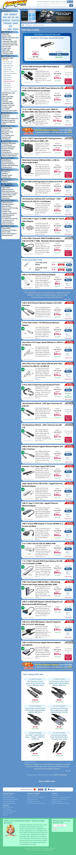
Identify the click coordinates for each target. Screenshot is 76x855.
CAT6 (4, 17)
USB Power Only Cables (10, 91)
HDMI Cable (5, 34)
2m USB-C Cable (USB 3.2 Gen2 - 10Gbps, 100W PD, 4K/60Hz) (35, 737)
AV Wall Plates (6, 160)
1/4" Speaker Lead (8, 135)
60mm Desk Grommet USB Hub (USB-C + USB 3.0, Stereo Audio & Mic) (41, 161)
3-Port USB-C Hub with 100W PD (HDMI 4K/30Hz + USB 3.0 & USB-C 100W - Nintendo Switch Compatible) (43, 239)
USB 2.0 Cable (7, 68)
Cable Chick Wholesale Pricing (60, 803)
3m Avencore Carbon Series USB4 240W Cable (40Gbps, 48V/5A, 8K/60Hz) (59, 683)
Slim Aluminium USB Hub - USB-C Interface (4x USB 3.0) (41, 426)
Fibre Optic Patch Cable (9, 110)
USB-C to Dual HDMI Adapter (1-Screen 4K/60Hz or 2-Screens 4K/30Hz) (43, 524)
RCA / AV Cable (6, 46)
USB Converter (7, 77)
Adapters (5, 181)
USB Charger (7, 83)
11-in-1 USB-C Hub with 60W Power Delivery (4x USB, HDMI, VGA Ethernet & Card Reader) (43, 89)
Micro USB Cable (8, 62)
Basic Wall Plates (7, 162)
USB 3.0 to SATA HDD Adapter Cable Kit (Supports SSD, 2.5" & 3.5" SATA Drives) (41, 623)
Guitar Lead (5, 130)
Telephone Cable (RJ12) (9, 213)
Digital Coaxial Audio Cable (10, 38)
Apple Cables (6, 188)
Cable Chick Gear (7, 222)
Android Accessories (8, 191)
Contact (64, 2)
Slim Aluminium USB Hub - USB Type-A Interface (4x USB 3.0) (42, 404)
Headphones (6, 172)
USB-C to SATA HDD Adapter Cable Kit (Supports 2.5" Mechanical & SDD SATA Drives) (42, 603)
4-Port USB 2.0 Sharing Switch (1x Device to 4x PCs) (42, 181)
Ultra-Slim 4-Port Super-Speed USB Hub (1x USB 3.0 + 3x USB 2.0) (43, 343)
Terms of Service (8, 813)
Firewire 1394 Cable (8, 105)
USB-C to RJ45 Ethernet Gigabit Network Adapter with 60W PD (41, 643)
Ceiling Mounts (6, 152)
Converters (15, 20)
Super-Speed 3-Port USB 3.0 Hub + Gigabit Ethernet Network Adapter (42, 484)
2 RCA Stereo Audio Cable (10, 45)
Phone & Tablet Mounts (9, 156)
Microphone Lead (7, 132)
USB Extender (7, 79)
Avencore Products (8, 224)
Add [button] (59, 54)
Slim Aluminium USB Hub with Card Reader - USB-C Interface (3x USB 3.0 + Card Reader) (41, 200)
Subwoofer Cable (7, 52)
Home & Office (6, 206)
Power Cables (6, 232)
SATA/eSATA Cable (7, 103)
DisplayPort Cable (7, 58)
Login (69, 2)
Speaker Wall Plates (8, 164)
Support (53, 2)
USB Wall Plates (7, 167)
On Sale (39, 2)
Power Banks (6, 228)
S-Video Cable (6, 48)
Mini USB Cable (7, 64)
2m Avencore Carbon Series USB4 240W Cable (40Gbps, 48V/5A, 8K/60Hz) (35, 710)
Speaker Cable (6, 36)
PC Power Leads (7, 107)
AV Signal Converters (8, 120)
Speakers (5, 173)
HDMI (6, 14)
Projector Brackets (8, 148)
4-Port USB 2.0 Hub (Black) (41, 269)
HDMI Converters (60, 774)
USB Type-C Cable (8, 71)
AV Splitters (5, 117)
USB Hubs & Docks (8, 81)
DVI (13, 17)
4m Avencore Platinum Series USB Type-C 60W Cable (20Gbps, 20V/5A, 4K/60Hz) (59, 711)
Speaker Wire (6, 177)
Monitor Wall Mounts (8, 147)
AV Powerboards (7, 235)
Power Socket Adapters (9, 233)
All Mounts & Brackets (9, 143)
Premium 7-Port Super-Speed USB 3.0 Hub (47, 38)
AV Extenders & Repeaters (10, 118)
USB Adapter (7, 75)
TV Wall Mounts (7, 145)
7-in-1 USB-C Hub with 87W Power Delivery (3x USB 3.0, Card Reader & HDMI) (42, 562)
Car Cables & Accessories (10, 218)
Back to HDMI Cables (47, 781)
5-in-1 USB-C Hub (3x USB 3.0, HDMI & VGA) (39, 543)
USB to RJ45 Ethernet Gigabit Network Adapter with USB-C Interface (42, 447)
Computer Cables (7, 102)
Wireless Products (8, 204)
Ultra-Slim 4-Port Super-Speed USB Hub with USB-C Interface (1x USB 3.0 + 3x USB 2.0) (42, 364)
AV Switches (6, 20)
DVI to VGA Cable (7, 98)
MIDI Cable (5, 133)
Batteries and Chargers (9, 230)
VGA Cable (5, 100)
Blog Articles (46, 2)
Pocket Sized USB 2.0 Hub (32, 260)
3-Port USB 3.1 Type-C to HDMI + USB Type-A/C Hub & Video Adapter (43, 220)
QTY (57, 52)
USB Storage (7, 89)
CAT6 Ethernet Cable (8, 93)
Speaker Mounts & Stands (10, 154)
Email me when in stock (68, 81)
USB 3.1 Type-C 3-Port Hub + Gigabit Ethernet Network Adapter (40, 504)
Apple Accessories (7, 189)
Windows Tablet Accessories (7, 197)
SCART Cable (6, 50)
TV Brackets (7, 23)
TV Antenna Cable (7, 53)
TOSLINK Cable (6, 39)
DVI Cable (5, 95)
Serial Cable (6, 109)
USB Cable (5, 60)
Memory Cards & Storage (10, 208)
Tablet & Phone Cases (9, 195)
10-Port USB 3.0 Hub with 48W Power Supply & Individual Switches (40, 67)
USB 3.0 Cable (7, 69)
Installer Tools (6, 211)
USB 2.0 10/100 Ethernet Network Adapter (39, 274)
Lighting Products (7, 203)
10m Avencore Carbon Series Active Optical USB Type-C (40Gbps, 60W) (35, 683)
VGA (17, 17)
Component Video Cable (9, 41)
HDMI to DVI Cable (7, 96)
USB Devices (7, 85)
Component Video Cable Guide (36, 803)
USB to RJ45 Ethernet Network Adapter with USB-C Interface (42, 304)
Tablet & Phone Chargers (10, 193)
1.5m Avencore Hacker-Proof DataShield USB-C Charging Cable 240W (59, 737)
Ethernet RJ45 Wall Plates (10, 165)
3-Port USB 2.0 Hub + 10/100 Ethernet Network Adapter (40, 323)
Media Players (6, 217)
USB (9, 17)
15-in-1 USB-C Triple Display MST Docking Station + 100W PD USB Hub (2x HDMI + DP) (42, 139)
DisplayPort (13, 14)
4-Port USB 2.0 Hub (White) (41, 264)
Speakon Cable (6, 137)
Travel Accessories (8, 220)
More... (38, 82)
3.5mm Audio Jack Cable (9, 43)
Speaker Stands (7, 175)
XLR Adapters (6, 139)
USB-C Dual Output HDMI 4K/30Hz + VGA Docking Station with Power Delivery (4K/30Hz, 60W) (41, 583)
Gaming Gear (6, 210)
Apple (9, 29)
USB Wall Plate (7, 87)
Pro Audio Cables (7, 128)
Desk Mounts (6, 150)
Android (15, 29)
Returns (58, 2)
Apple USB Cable (8, 66)
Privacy (5, 815)
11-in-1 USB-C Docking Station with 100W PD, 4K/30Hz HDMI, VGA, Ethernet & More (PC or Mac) (41, 110)
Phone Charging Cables (10, 73)
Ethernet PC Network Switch (8, 123)
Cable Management (8, 215)
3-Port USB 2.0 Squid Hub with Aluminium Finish (41, 384)
